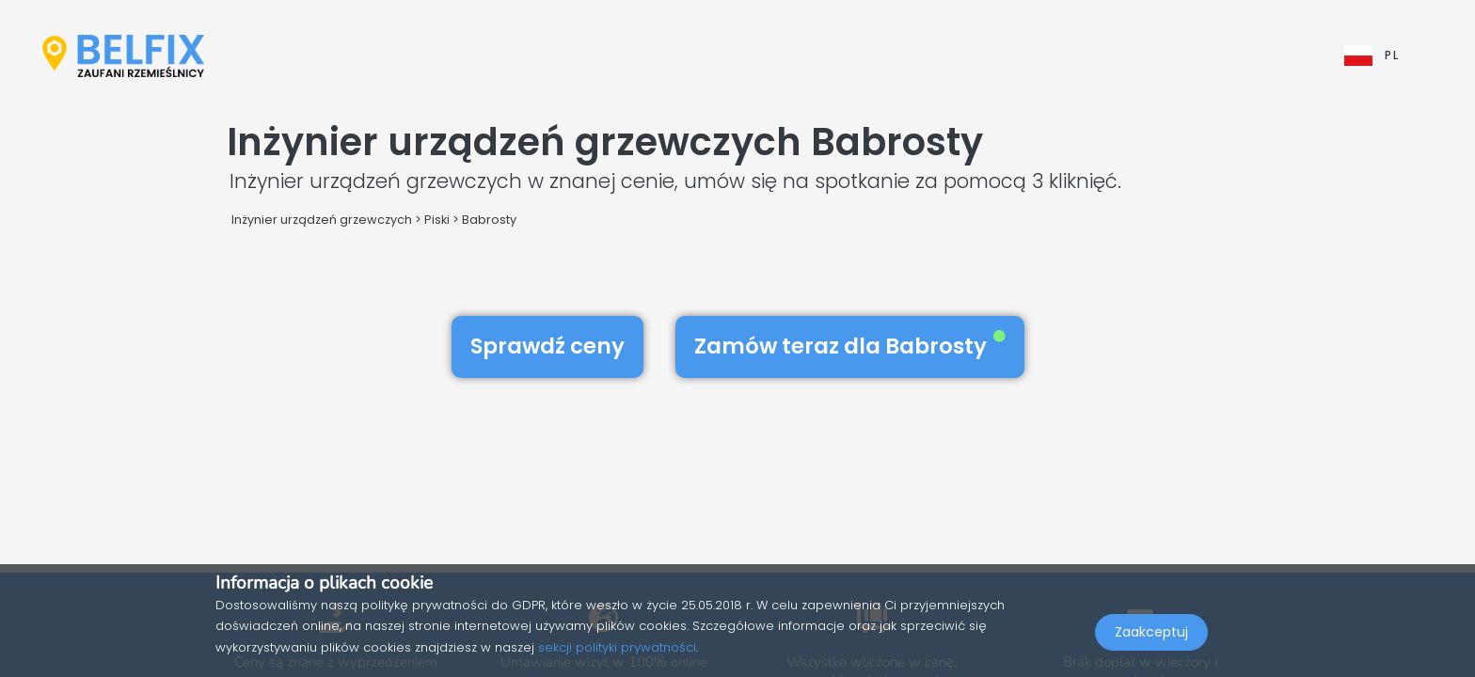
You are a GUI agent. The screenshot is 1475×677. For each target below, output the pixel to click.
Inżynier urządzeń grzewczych (321, 220)
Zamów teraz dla (850, 346)
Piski (437, 220)
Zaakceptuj (1151, 635)
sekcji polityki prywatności (617, 647)
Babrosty (489, 220)
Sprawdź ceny (547, 346)
